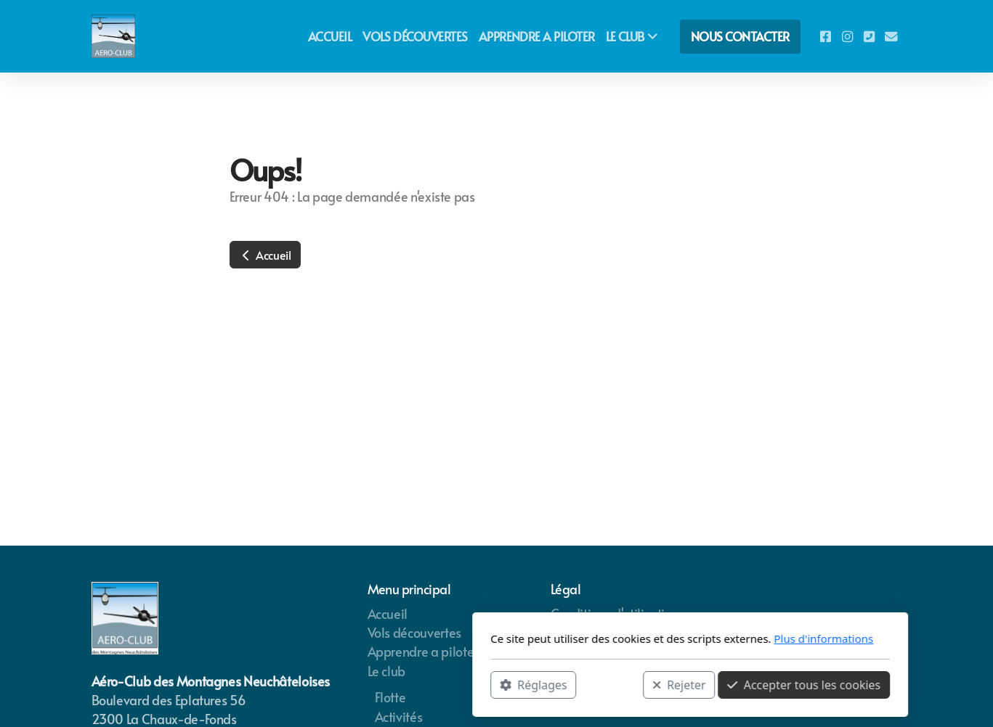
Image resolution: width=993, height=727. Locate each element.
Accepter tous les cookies (610, 684)
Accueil (265, 255)
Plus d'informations (630, 638)
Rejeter (485, 684)
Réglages (340, 684)
